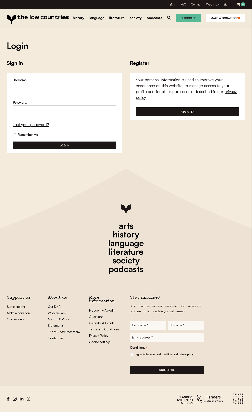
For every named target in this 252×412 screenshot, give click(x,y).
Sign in (227, 4)
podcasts (126, 269)
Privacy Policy (98, 336)
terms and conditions (161, 354)
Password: (20, 102)
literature (126, 251)
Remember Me (26, 135)
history (126, 234)
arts (126, 226)
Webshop (212, 4)
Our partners (15, 319)
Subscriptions (16, 307)
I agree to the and (164, 354)
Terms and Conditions (104, 329)
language (126, 243)
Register (187, 111)
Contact (196, 4)
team (64, 332)
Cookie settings (99, 342)
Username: (20, 80)
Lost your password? (31, 124)
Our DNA (54, 307)
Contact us (55, 338)
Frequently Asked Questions (101, 313)
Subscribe (188, 18)
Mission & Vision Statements (59, 322)
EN (171, 4)
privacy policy (186, 354)
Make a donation (225, 18)
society (126, 260)
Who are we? (57, 313)
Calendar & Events (101, 323)
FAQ (183, 4)
